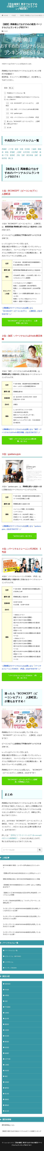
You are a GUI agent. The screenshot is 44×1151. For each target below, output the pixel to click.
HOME (6, 15)
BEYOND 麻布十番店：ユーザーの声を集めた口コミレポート (21, 866)
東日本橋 (29, 155)
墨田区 (7, 1024)
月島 (18, 155)
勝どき (10, 158)
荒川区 (7, 1094)
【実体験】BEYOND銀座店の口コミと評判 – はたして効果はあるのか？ (22, 886)
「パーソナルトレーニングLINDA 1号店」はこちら (22, 676)
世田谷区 (7, 984)
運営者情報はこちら (8, 1125)
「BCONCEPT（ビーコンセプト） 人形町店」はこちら (22, 322)
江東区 (7, 1065)
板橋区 (7, 1053)
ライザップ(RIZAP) (11, 968)
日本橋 (27, 149)
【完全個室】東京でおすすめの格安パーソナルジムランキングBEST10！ (22, 6)
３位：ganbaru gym (14, 113)
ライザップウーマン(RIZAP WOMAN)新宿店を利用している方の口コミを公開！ (21, 925)
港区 (6, 1076)
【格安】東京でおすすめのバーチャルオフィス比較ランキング (21, 1131)
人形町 (19, 152)
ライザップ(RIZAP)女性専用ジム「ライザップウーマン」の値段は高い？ (21, 902)
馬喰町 (4, 149)
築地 (6, 152)
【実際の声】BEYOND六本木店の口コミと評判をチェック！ (22, 873)
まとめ (7, 127)
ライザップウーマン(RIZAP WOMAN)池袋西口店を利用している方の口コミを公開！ (21, 909)
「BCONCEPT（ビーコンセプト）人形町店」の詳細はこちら (22, 780)
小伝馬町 (34, 152)
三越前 (33, 149)
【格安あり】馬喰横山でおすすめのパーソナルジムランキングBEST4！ (21, 98)
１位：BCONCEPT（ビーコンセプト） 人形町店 (22, 104)
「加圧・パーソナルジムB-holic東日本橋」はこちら (22, 440)
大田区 (7, 1030)
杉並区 (7, 1047)
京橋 (21, 149)
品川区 (7, 1018)
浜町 (36, 155)
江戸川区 (7, 1059)
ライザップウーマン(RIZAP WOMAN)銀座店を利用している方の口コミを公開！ (21, 933)
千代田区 (7, 1007)
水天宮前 (26, 152)
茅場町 (12, 152)
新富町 (12, 155)
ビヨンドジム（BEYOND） (13, 956)
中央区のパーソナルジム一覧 (14, 93)
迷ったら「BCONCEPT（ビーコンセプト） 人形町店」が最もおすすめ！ (22, 122)
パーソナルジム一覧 (11, 950)
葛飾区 (7, 1099)
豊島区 (7, 1105)
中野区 (7, 995)
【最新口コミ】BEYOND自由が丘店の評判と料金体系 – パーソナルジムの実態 (22, 894)
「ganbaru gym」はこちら (22, 536)
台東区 (7, 1013)
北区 (6, 1001)
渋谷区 (7, 1070)
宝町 (23, 155)
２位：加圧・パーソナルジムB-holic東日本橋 (22, 109)
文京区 (7, 1036)
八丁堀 (10, 149)
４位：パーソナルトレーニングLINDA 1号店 (22, 117)
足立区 (7, 1111)
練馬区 (7, 1088)
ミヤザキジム (9, 962)
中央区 (14, 15)
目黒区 (7, 1082)
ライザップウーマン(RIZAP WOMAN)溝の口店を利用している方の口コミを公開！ (21, 917)
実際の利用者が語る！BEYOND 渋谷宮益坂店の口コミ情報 (21, 879)
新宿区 (7, 1042)
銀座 (16, 149)
